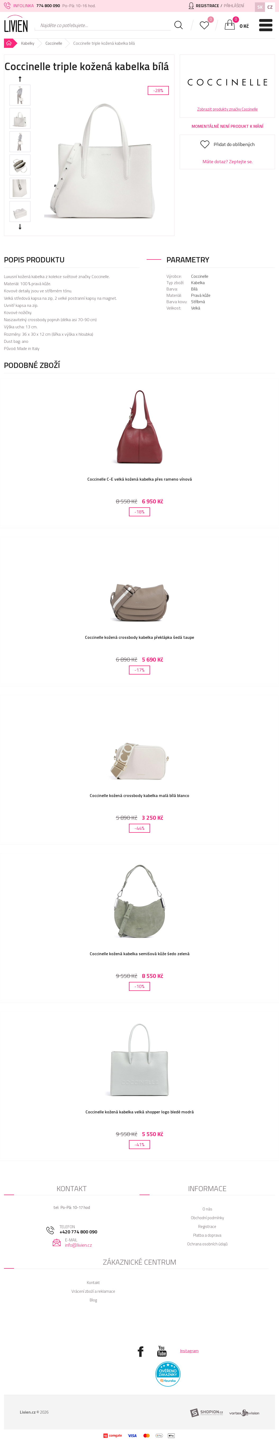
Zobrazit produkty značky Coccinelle (227, 109)
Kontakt (93, 1272)
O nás (207, 1198)
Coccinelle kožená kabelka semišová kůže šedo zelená (140, 947)
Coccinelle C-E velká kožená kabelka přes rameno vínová (139, 479)
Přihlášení (232, 5)
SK (260, 7)
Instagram (189, 1340)
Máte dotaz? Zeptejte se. (227, 161)
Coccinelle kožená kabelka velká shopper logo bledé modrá (140, 1103)
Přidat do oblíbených (234, 144)
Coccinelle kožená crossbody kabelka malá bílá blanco (139, 791)
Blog (93, 1289)
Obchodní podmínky (207, 1207)
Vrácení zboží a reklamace (93, 1281)
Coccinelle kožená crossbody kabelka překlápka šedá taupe (139, 635)
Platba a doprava (207, 1225)
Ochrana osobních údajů (207, 1233)
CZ (270, 7)
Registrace (207, 1216)
